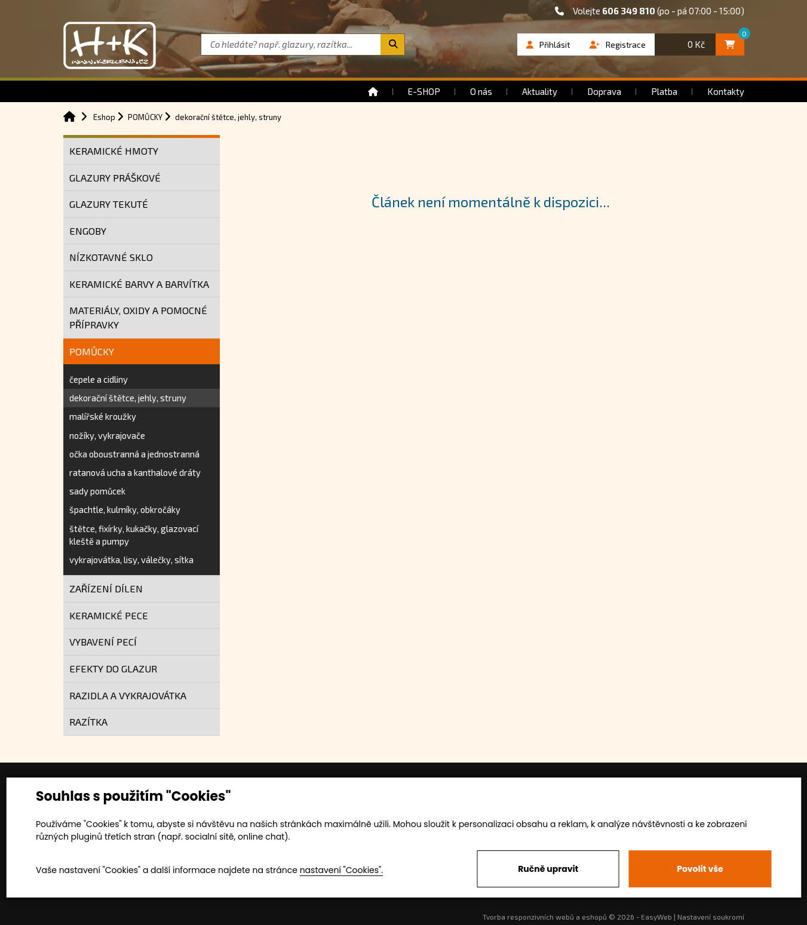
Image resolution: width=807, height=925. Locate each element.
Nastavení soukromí (710, 916)
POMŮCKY (91, 351)
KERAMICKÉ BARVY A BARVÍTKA (139, 284)
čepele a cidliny (98, 379)
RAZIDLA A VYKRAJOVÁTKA (127, 695)
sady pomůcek (97, 490)
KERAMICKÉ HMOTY (113, 150)
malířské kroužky (102, 416)
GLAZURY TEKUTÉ (108, 204)
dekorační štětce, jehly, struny (127, 397)
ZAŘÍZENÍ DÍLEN (106, 588)
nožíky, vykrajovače (107, 435)
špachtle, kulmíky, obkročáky (124, 509)
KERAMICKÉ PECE (108, 615)
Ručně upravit (548, 869)
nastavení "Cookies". (341, 870)
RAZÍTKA (88, 721)
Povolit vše (700, 869)
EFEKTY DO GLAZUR (113, 668)
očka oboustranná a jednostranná (134, 453)
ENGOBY (87, 230)
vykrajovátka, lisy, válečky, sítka (131, 559)
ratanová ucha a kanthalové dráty (135, 472)
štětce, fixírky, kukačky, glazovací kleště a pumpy (133, 534)
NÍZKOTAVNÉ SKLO (111, 257)
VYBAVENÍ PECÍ (103, 641)
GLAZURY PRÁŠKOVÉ (115, 177)
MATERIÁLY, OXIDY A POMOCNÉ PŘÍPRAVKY (138, 317)
